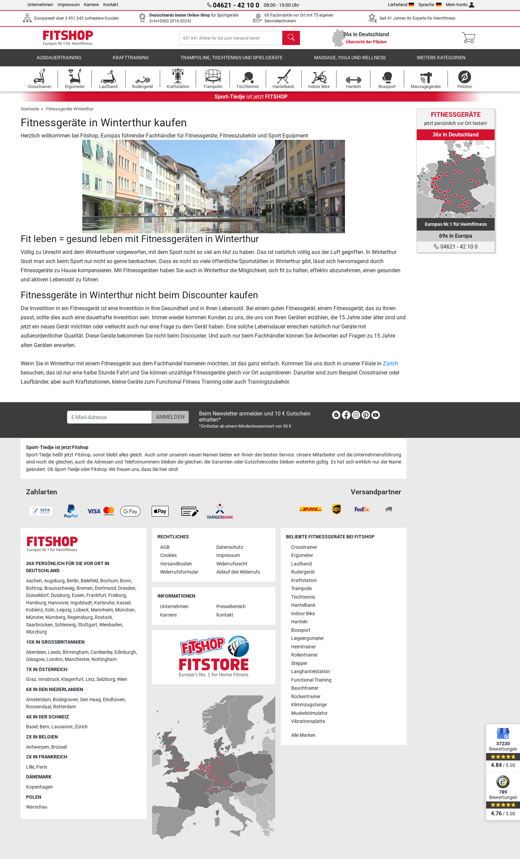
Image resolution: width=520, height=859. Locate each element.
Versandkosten (176, 564)
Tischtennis (303, 597)
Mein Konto (460, 4)
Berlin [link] (73, 581)
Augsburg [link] (54, 581)
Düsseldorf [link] (37, 596)
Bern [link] (44, 727)
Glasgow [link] (35, 660)
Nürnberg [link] (55, 618)
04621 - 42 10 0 (456, 246)
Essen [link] (78, 596)
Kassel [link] (123, 603)
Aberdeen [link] (36, 652)
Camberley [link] (101, 652)
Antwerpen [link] (37, 747)
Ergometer (302, 556)
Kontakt (110, 4)
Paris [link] (41, 767)
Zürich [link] (81, 727)
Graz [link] (31, 680)
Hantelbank (303, 605)
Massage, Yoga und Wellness (350, 62)
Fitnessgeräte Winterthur (69, 113)
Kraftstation (304, 580)
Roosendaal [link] (38, 707)
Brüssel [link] (59, 747)
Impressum (69, 4)
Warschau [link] (36, 807)
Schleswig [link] (65, 625)
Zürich (390, 368)
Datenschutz (229, 547)
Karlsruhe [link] (104, 603)
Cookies (168, 556)
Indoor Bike (303, 614)
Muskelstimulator (309, 713)
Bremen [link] (85, 588)
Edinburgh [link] (125, 652)
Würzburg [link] (36, 632)
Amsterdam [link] (38, 700)
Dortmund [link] (105, 588)
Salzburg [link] (105, 680)
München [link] (125, 610)
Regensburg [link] (80, 618)
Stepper (299, 663)
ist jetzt (251, 101)
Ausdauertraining (59, 62)
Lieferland (401, 4)
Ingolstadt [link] (81, 603)
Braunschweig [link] (59, 588)
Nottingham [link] (104, 660)
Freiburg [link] (117, 596)
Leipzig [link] (64, 610)
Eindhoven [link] (114, 700)
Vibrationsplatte (308, 721)
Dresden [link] (126, 588)
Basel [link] (32, 727)
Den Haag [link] (90, 700)
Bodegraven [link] (65, 700)
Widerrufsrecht (231, 564)
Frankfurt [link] (96, 596)
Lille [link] (30, 767)
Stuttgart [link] (87, 625)
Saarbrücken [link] (39, 625)
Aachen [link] (34, 581)
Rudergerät (303, 572)
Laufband (301, 564)
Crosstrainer (304, 547)
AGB (165, 547)
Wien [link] (122, 680)
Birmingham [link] (75, 652)
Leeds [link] (54, 652)
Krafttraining (131, 62)
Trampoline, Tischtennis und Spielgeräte (231, 62)
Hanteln (299, 622)
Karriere (91, 4)
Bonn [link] (125, 581)
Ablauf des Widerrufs (238, 572)
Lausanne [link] (61, 727)
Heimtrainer (303, 647)
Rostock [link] (103, 618)
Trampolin (301, 589)
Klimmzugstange (309, 705)
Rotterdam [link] (64, 707)
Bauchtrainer (305, 688)
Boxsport (300, 630)
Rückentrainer (306, 697)
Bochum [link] (109, 581)
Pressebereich (231, 607)
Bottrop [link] (34, 588)
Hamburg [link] (36, 603)
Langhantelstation (310, 672)
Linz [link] (90, 680)
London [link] (54, 660)
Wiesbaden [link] (110, 625)
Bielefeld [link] (89, 581)
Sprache (429, 4)
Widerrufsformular (179, 572)
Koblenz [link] (34, 610)
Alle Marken (303, 735)
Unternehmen (40, 4)
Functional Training (311, 680)
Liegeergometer (307, 639)
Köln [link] (50, 610)
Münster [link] (34, 618)
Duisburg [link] (60, 596)
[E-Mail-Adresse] (109, 417)
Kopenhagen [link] (39, 787)
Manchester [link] (77, 660)
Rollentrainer (304, 655)
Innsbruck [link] (48, 680)
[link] (456, 179)
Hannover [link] (58, 603)
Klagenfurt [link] (72, 680)
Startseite (30, 113)
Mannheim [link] (102, 610)
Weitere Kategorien (441, 62)
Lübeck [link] (81, 610)
